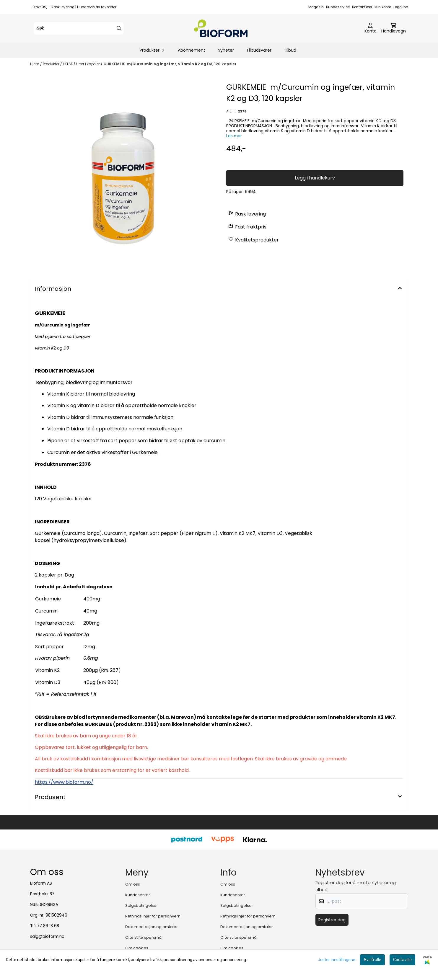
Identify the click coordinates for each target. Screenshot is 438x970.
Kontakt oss (362, 7)
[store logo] (221, 28)
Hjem (35, 63)
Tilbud (290, 50)
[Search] (119, 28)
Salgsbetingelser (141, 905)
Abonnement (191, 50)
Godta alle (402, 959)
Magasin (316, 7)
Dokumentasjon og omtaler (151, 926)
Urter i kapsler (88, 63)
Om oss (132, 884)
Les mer (234, 135)
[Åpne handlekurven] (393, 28)
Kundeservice (338, 7)
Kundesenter (137, 894)
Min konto (383, 7)
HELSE (68, 63)
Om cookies (136, 948)
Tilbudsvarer (258, 50)
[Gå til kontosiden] (370, 28)
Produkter (51, 63)
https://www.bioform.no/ (64, 782)
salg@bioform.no (47, 936)
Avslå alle (372, 959)
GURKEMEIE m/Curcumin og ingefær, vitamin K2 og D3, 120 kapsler (170, 63)
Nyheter (226, 50)
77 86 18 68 (48, 926)
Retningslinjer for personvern (152, 916)
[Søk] (79, 28)
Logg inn (400, 7)
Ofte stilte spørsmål (143, 937)
